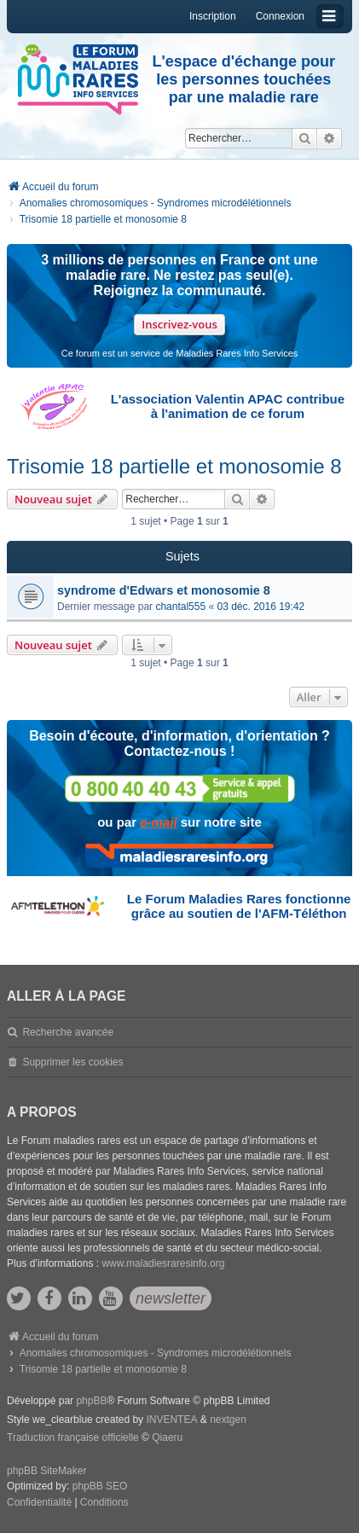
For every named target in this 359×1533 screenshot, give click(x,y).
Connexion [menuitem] (280, 16)
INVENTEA (171, 1420)
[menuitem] (39, 1503)
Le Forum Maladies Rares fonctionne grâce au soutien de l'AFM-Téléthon (239, 905)
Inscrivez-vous (179, 324)
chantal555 (180, 607)
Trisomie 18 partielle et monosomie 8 (174, 466)
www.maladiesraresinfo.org (162, 1263)
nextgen (228, 1420)
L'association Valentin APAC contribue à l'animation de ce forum (228, 406)
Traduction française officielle (73, 1437)
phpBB (91, 1401)
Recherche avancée (67, 1032)
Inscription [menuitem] (212, 16)
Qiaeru (167, 1437)
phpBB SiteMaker (46, 1471)
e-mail (158, 822)
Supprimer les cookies (72, 1062)
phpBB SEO (100, 1486)
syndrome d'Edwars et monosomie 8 (163, 590)
